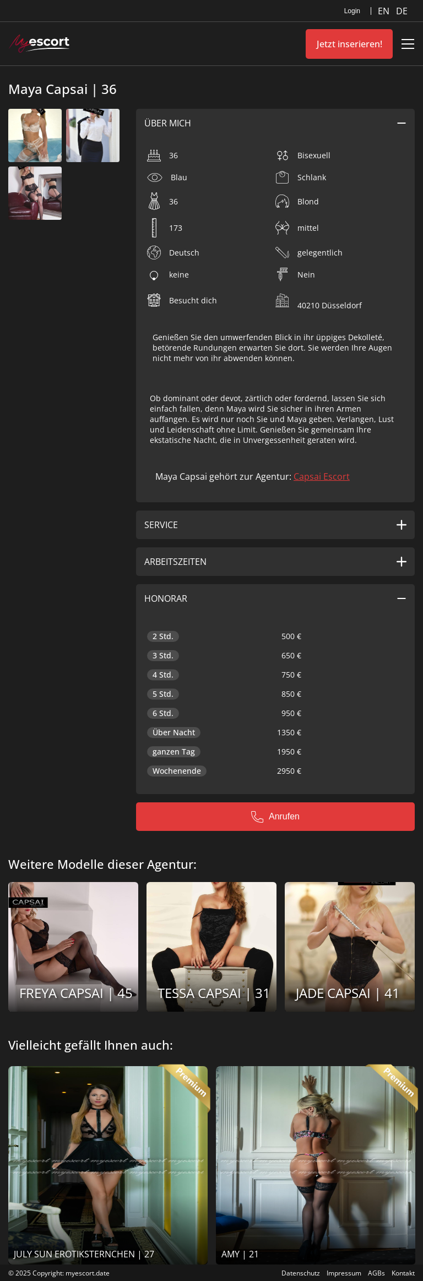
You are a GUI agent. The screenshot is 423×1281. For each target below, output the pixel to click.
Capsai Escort (322, 476)
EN (385, 11)
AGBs (376, 1273)
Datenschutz (300, 1273)
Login (352, 11)
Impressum (344, 1273)
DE (402, 11)
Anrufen (275, 817)
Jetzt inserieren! (349, 44)
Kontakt (403, 1273)
